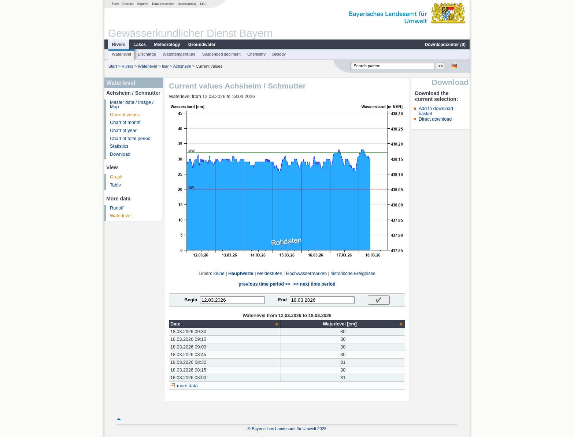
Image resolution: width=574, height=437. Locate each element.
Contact (128, 3)
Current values (125, 114)
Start (115, 3)
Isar (165, 66)
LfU (202, 3)
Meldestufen (269, 273)
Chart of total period (130, 138)
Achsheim (182, 66)
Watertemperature (179, 54)
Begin (190, 299)
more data (187, 385)
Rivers (119, 44)
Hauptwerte (240, 273)
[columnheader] (225, 324)
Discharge (147, 54)
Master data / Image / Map (131, 105)
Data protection (163, 3)
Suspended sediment (221, 54)
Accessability (187, 3)
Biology (279, 54)
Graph (116, 177)
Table (115, 185)
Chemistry (256, 54)
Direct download (435, 119)
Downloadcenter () (445, 44)
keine (219, 273)
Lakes (139, 44)
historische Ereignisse (352, 273)
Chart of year (123, 130)
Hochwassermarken (306, 273)
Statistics (119, 146)
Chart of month (125, 122)
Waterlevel (121, 54)
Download (120, 154)
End (282, 299)
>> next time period (314, 284)
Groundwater (202, 44)
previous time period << (264, 284)
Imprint (142, 3)
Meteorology (167, 44)
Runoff (116, 208)
